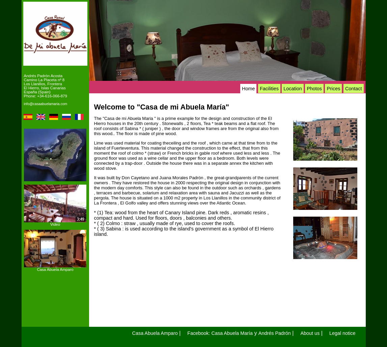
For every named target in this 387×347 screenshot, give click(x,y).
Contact (353, 88)
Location (292, 88)
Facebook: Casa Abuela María (220, 333)
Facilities (269, 88)
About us (310, 333)
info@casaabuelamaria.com (45, 104)
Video (55, 224)
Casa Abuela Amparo (55, 269)
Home (248, 88)
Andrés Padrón (274, 333)
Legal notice (342, 333)
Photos (314, 88)
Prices (333, 88)
